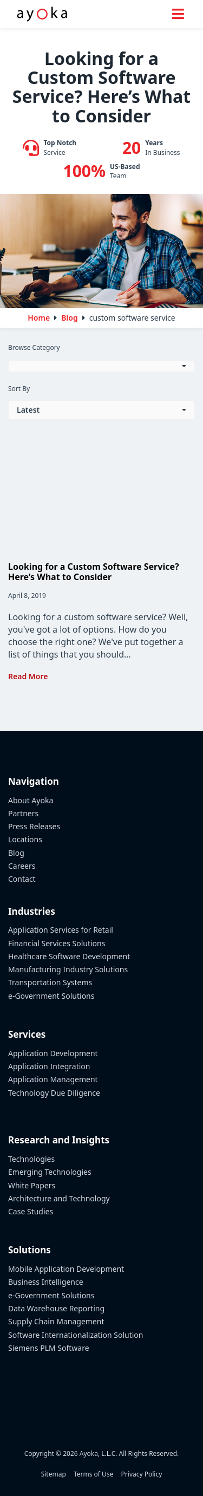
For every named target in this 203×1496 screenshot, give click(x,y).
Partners (23, 813)
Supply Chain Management (56, 1321)
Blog (16, 853)
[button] (101, 366)
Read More (28, 676)
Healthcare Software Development (69, 956)
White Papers (31, 1185)
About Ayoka (30, 800)
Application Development (53, 1053)
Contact (22, 879)
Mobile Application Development (66, 1269)
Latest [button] (28, 410)
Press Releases (34, 826)
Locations (25, 839)
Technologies (31, 1159)
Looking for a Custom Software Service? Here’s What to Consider (93, 572)
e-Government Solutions (51, 996)
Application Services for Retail (60, 930)
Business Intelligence (45, 1282)
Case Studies (30, 1211)
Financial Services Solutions (56, 943)
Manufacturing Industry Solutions (68, 969)
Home (39, 318)
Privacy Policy (141, 1474)
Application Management (53, 1079)
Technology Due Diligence (54, 1093)
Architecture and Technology (59, 1198)
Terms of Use (93, 1474)
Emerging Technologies (49, 1172)
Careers (21, 866)
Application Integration (49, 1066)
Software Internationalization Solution (75, 1335)
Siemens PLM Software (48, 1348)
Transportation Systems (50, 982)
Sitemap (53, 1474)
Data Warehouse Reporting (56, 1308)
